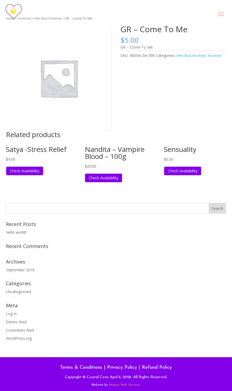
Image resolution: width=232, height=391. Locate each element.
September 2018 (20, 269)
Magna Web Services (124, 384)
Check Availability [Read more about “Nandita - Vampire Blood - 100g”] (103, 177)
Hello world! (16, 232)
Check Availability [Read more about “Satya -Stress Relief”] (24, 170)
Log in (11, 313)
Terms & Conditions (81, 367)
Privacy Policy (122, 367)
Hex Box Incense (191, 55)
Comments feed (20, 330)
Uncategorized (18, 291)
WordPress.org (19, 338)
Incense (214, 55)
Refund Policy (157, 367)
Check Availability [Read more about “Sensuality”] (182, 170)
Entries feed (16, 321)
